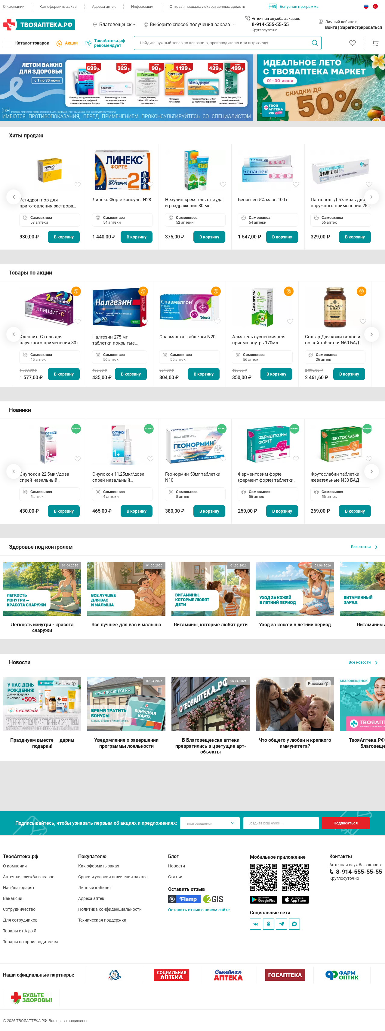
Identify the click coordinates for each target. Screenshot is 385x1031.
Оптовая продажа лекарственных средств (207, 6)
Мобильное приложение (278, 857)
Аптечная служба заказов (28, 876)
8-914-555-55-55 (270, 24)
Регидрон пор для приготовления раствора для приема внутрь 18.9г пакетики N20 (46, 203)
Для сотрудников (20, 920)
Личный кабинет (94, 887)
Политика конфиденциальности (110, 909)
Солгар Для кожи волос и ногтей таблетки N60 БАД (332, 339)
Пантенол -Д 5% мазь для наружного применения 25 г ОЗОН (340, 203)
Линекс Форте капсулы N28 (121, 199)
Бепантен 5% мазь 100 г (263, 199)
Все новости (363, 662)
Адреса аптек (104, 6)
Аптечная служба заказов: (276, 18)
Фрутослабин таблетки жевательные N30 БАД (335, 477)
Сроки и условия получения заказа (113, 876)
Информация (142, 6)
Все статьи (364, 547)
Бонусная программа (294, 6)
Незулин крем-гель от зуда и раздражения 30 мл (194, 202)
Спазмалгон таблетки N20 (187, 336)
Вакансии (12, 898)
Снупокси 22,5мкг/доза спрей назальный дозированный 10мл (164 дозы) (47, 477)
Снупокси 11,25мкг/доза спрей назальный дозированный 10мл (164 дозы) (119, 477)
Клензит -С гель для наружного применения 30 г (49, 339)
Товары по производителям (30, 941)
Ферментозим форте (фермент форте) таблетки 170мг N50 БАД (266, 477)
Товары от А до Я (19, 930)
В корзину (64, 237)
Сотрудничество (19, 909)
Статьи (175, 876)
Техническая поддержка (102, 920)
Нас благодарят (19, 887)
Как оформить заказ (58, 6)
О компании (13, 6)
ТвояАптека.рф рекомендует (105, 43)
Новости (176, 866)
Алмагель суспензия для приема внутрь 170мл (258, 339)
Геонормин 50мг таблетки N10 (192, 477)
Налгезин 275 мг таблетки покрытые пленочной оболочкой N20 (116, 340)
